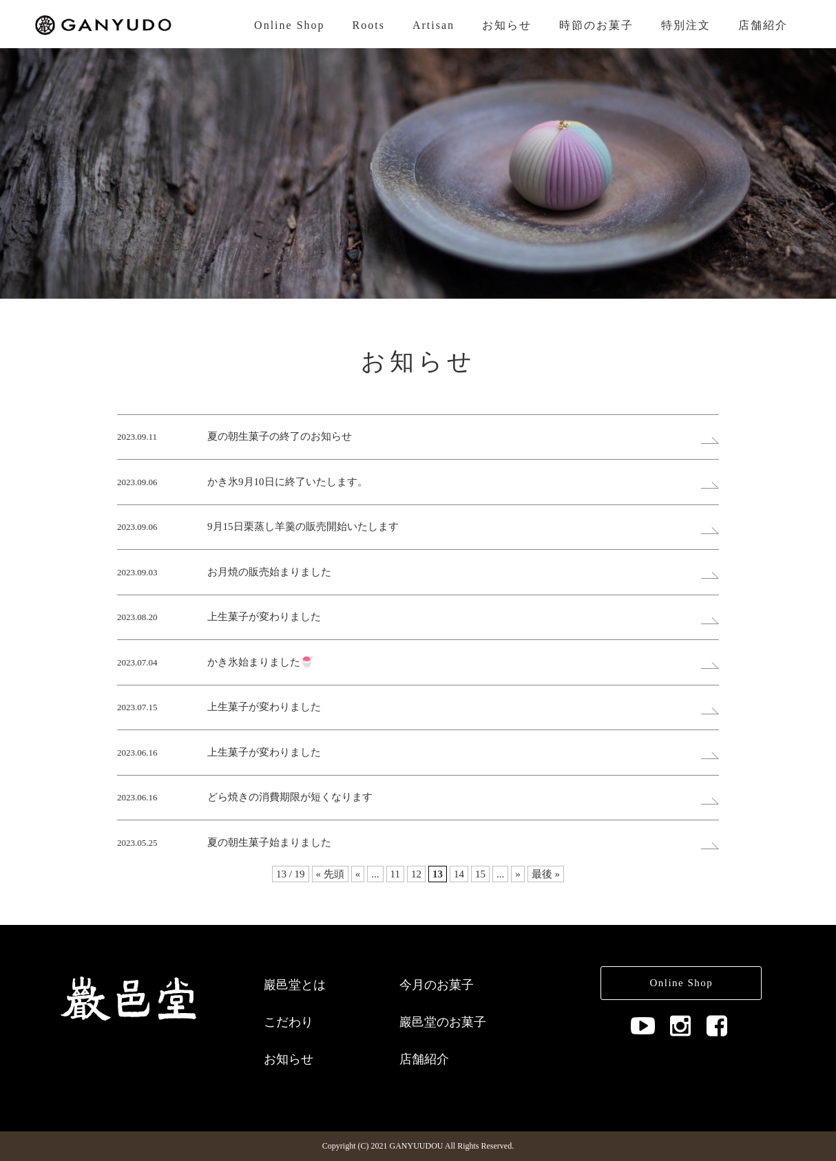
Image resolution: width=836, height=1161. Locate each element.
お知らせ (507, 25)
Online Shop (289, 25)
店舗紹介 (763, 25)
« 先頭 (330, 874)
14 (459, 874)
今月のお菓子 (436, 985)
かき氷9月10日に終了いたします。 (287, 481)
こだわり (288, 1022)
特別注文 (686, 25)
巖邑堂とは (295, 985)
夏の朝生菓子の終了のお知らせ (279, 436)
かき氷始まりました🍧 (260, 662)
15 (480, 874)
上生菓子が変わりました (264, 616)
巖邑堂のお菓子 (442, 1022)
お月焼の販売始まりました (269, 571)
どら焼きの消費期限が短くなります (290, 796)
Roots (369, 25)
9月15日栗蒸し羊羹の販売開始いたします (303, 526)
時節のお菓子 (596, 25)
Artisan (433, 25)
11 (395, 874)
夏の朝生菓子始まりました (269, 842)
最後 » (546, 874)
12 (416, 874)
